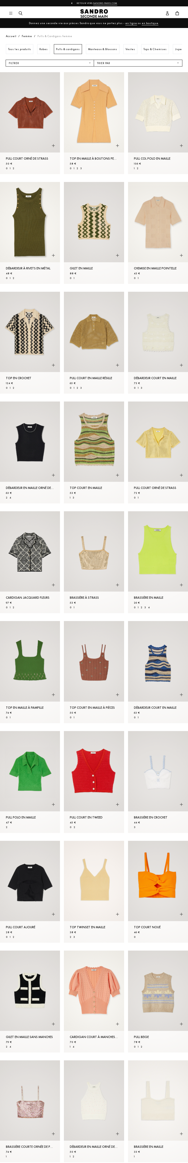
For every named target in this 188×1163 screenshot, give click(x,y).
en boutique (150, 23)
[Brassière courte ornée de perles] (30, 1111)
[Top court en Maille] (94, 452)
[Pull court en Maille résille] (94, 343)
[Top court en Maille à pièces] (94, 672)
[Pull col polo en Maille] (158, 123)
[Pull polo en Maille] (30, 782)
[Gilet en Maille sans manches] (30, 1001)
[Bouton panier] (177, 13)
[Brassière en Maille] (158, 562)
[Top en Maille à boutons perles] (94, 123)
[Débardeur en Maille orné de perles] (30, 452)
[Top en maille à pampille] (30, 672)
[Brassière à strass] (94, 562)
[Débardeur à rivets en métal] (30, 233)
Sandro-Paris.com (105, 3)
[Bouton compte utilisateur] (167, 13)
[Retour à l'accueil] (94, 13)
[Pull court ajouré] (30, 892)
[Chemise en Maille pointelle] (158, 233)
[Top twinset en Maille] (94, 892)
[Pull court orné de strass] (30, 123)
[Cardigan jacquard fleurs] (30, 562)
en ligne (131, 23)
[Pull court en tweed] (94, 782)
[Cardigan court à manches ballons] (94, 1001)
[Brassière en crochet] (158, 782)
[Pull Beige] (158, 1001)
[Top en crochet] (30, 343)
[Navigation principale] (11, 13)
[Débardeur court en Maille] (158, 343)
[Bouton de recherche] (20, 13)
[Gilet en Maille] (94, 233)
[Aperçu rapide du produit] (53, 146)
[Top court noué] (158, 892)
